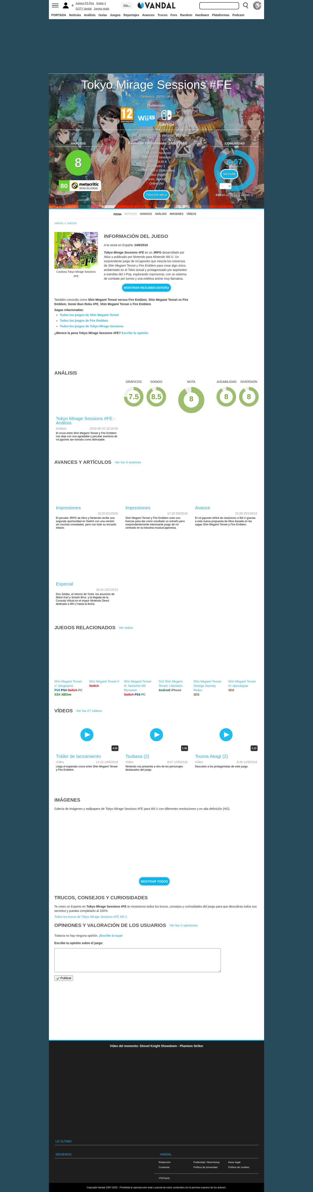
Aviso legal (234, 1162)
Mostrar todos (154, 881)
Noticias (75, 15)
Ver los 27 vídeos (89, 711)
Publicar (63, 978)
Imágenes (176, 213)
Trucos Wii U (156, 195)
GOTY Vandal (84, 8)
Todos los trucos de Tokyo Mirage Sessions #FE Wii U (90, 916)
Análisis (90, 15)
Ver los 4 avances (128, 462)
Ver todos (126, 627)
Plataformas (220, 15)
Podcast (238, 15)
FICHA (118, 214)
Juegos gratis (101, 8)
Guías (102, 15)
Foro (173, 15)
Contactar (164, 1167)
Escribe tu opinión (135, 333)
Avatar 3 (101, 3)
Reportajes (131, 15)
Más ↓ (126, 5)
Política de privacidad (205, 1167)
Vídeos (191, 213)
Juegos (115, 15)
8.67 (234, 161)
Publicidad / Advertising (206, 1162)
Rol (170, 96)
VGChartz (164, 1178)
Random (186, 15)
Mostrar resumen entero (146, 287)
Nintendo (165, 153)
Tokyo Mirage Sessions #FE (156, 84)
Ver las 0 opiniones (183, 925)
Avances (148, 15)
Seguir (229, 174)
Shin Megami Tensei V (104, 681)
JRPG (160, 96)
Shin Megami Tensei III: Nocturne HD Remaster (137, 686)
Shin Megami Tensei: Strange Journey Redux (207, 686)
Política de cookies (238, 1167)
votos (235, 196)
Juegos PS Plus (85, 3)
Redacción (165, 1162)
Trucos (163, 15)
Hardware (202, 15)
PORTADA (58, 15)
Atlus (164, 148)
